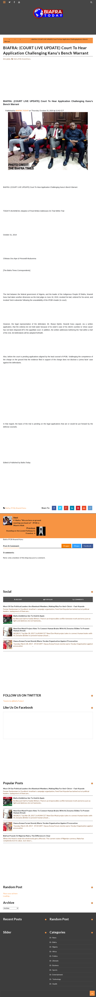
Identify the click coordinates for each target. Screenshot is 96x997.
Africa (54, 942)
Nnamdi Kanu (25, 39)
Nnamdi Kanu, (26, 59)
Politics (55, 947)
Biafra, (16, 59)
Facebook (87, 537)
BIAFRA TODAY (22, 110)
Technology (56, 970)
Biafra (12, 39)
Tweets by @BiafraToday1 (13, 692)
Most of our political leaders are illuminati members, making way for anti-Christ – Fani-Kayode (43, 597)
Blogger (66, 537)
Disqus (76, 537)
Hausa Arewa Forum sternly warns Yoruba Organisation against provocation (45, 632)
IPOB (17, 39)
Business (55, 956)
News (54, 929)
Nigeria (55, 938)
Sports (54, 961)
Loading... (6, 887)
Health (54, 975)
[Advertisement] (48, 25)
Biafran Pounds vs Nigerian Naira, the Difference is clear (26, 827)
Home (6, 39)
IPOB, (20, 59)
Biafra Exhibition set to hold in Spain (28, 607)
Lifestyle (55, 952)
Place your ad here (10, 884)
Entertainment (57, 966)
